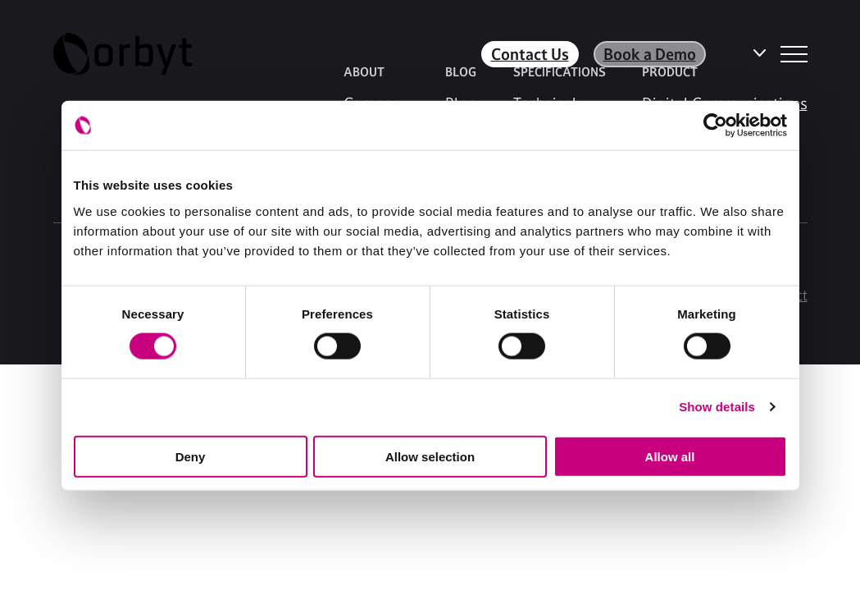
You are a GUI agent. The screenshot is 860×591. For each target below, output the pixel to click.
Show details (717, 407)
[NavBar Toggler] (794, 54)
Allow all (670, 456)
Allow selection (430, 456)
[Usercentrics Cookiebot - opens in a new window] (715, 125)
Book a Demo (649, 54)
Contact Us (530, 54)
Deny (190, 456)
